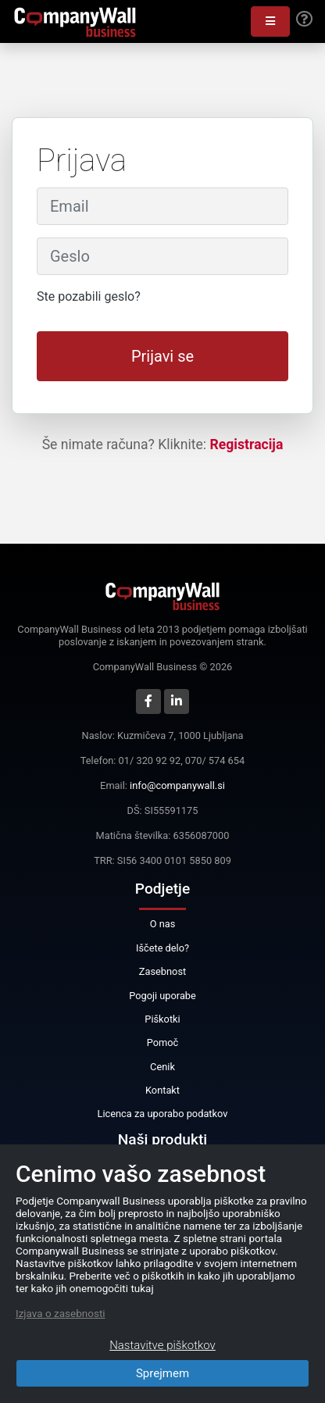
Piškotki (162, 1019)
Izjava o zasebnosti (60, 1313)
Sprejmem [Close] (162, 1373)
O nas (163, 924)
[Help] (304, 19)
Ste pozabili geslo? (89, 296)
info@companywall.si (177, 785)
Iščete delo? (162, 948)
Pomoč (163, 1042)
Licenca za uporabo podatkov (163, 1113)
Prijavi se (162, 356)
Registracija (247, 444)
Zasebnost (162, 971)
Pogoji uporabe (162, 995)
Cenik (162, 1067)
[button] (270, 21)
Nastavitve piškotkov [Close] (162, 1345)
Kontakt (162, 1090)
